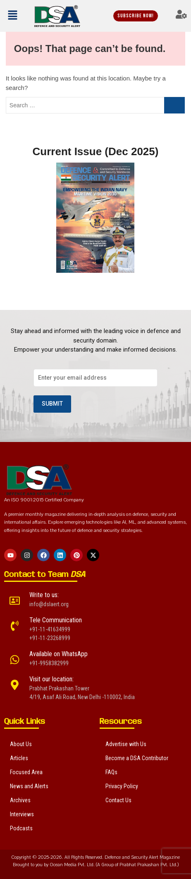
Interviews (22, 814)
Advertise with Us (125, 744)
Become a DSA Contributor (136, 758)
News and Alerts (29, 786)
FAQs (111, 772)
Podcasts (21, 828)
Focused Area (26, 772)
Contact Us (118, 800)
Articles (19, 758)
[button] (14, 16)
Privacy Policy (121, 786)
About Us (21, 744)
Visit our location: (51, 679)
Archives (20, 800)
